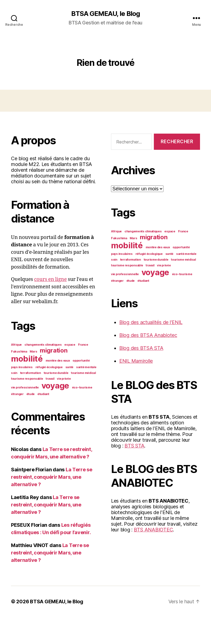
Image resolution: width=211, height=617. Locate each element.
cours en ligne (50, 279)
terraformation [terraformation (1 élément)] (30, 373)
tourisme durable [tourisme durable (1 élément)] (56, 373)
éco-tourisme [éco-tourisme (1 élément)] (82, 387)
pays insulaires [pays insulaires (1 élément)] (22, 367)
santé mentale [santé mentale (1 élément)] (86, 367)
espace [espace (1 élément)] (69, 344)
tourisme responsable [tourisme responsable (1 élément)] (27, 379)
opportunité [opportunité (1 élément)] (81, 360)
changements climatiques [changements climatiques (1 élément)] (43, 344)
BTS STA (134, 446)
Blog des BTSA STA (141, 348)
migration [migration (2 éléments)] (54, 350)
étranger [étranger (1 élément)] (17, 394)
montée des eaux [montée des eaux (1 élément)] (58, 360)
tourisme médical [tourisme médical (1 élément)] (83, 373)
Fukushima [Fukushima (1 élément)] (19, 351)
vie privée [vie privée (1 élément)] (64, 379)
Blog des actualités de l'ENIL (150, 322)
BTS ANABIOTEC (153, 530)
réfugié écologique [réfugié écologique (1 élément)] (49, 367)
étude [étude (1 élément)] (30, 394)
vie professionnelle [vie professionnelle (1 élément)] (25, 387)
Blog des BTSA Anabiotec (148, 335)
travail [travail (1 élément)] (50, 379)
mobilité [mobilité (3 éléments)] (27, 359)
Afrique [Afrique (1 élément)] (16, 344)
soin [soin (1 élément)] (14, 373)
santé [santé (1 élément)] (69, 367)
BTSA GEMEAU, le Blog (105, 13)
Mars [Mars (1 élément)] (33, 351)
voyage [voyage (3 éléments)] (55, 385)
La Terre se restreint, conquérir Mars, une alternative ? (51, 477)
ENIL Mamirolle (136, 361)
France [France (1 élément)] (83, 344)
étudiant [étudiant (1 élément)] (43, 394)
